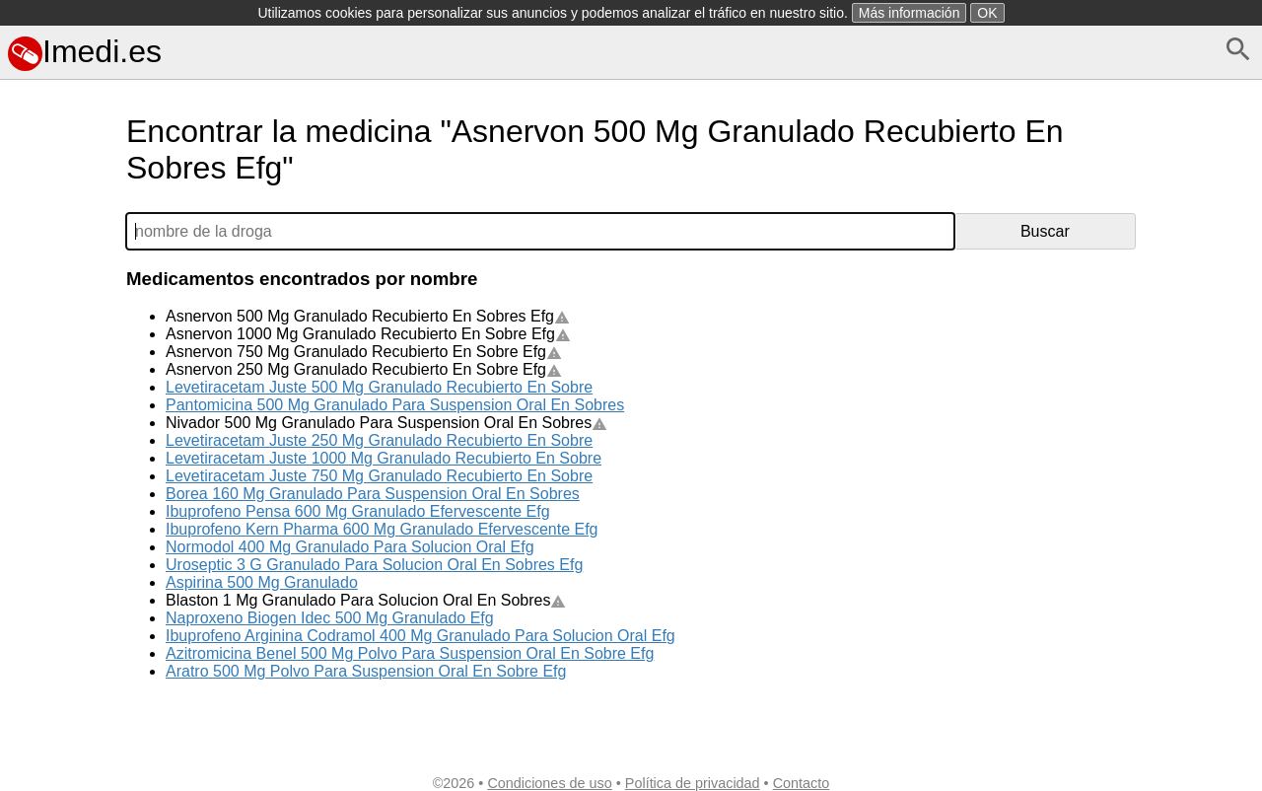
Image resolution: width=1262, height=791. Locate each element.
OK (987, 13)
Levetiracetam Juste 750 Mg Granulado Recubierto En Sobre (379, 475)
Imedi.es (85, 51)
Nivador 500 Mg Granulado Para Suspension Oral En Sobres (386, 422)
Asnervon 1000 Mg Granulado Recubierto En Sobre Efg (368, 333)
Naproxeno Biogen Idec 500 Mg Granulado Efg (330, 618)
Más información (909, 13)
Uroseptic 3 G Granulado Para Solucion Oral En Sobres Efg (374, 564)
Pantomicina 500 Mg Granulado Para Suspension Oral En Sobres (395, 404)
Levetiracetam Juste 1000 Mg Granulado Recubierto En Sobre (383, 458)
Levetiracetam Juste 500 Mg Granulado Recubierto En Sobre (379, 387)
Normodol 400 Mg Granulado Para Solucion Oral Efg (350, 547)
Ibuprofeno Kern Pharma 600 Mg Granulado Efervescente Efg (381, 529)
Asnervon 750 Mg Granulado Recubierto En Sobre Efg (364, 351)
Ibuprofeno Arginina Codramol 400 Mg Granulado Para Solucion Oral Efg (420, 635)
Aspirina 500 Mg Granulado (262, 582)
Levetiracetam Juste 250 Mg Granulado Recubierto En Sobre (379, 440)
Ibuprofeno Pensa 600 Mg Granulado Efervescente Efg (358, 511)
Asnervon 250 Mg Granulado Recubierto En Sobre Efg (364, 369)
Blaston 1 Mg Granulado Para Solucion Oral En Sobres (366, 600)
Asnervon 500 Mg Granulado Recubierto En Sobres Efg (368, 316)
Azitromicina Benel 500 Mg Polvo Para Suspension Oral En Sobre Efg (410, 653)
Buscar (1045, 231)
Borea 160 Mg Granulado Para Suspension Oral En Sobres (373, 493)
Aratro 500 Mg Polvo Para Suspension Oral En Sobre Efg (366, 671)
